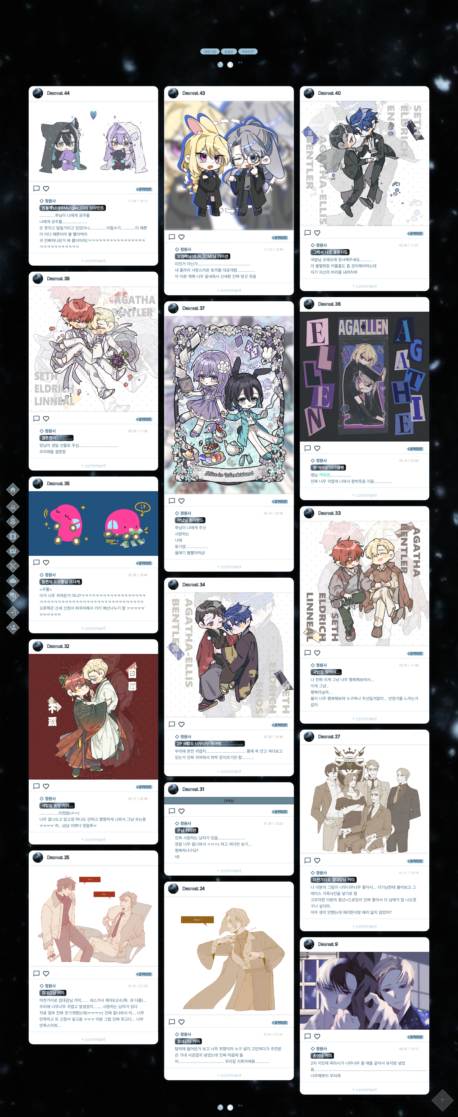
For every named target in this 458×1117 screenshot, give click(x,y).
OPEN (229, 801)
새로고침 (210, 52)
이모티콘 (248, 52)
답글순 (229, 52)
